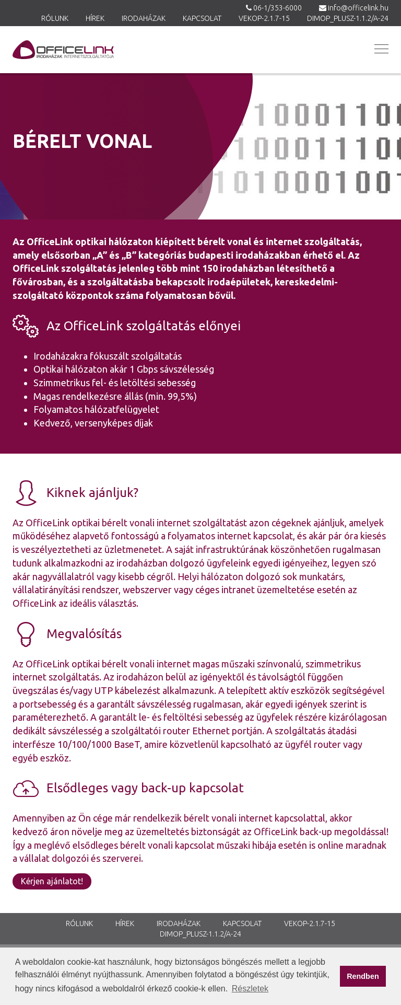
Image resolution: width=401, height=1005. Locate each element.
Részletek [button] (250, 988)
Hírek (95, 18)
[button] (380, 48)
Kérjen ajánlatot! (52, 881)
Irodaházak (144, 18)
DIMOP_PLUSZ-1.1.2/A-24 (347, 18)
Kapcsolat (202, 18)
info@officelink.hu (358, 8)
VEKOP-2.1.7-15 (264, 18)
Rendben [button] (363, 976)
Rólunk (54, 18)
